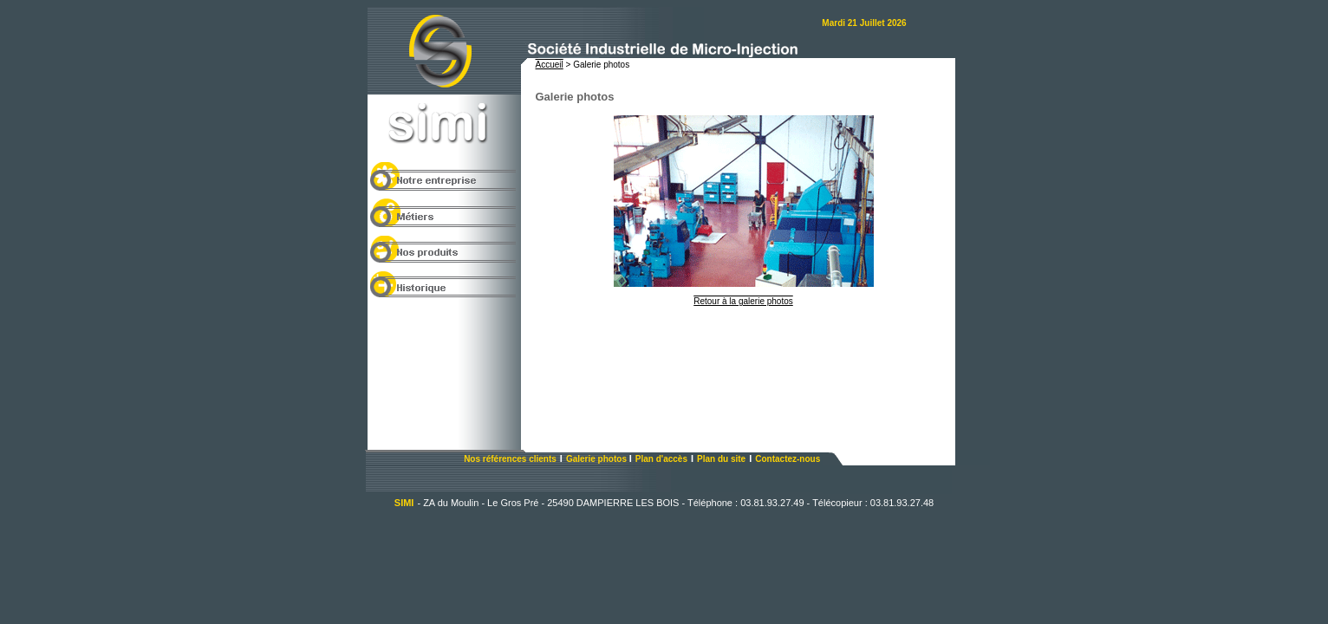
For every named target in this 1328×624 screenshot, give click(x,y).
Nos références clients (510, 459)
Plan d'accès (661, 459)
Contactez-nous (787, 459)
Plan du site (721, 459)
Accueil (549, 64)
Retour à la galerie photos (743, 301)
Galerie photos (597, 459)
